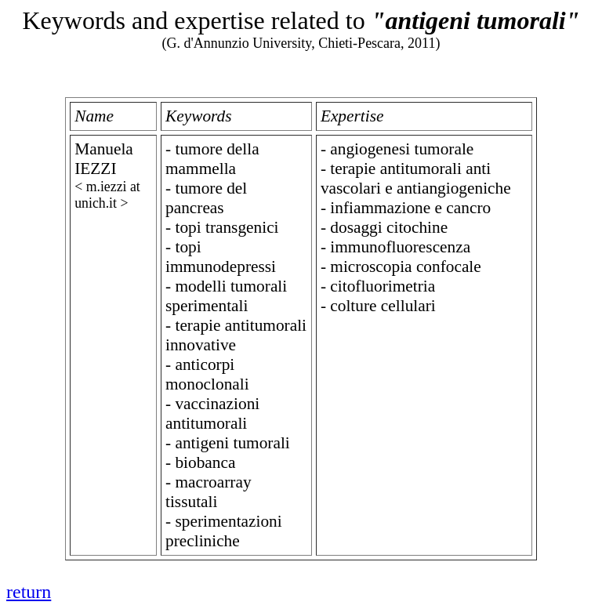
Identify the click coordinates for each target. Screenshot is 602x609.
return (28, 592)
